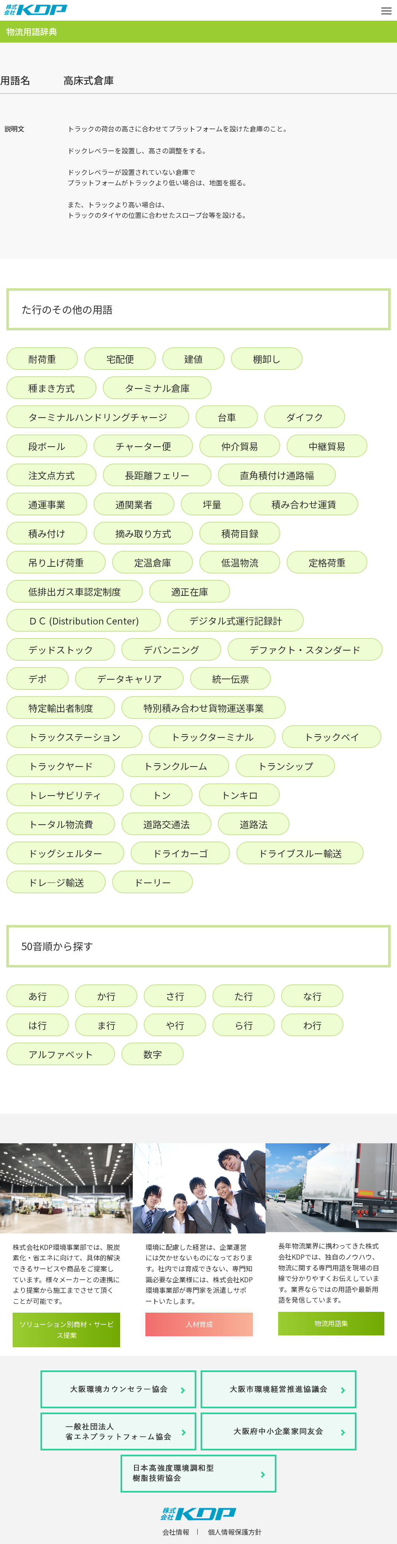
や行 (175, 1025)
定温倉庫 (152, 562)
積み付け (46, 533)
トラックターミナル (212, 736)
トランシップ (285, 765)
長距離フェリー (157, 475)
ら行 (243, 1025)
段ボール (46, 446)
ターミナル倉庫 (157, 387)
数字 (152, 1054)
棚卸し (267, 358)
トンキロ (239, 794)
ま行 (106, 1025)
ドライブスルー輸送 (300, 853)
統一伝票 (230, 678)
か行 (106, 996)
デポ (37, 678)
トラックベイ (331, 736)
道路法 (254, 824)
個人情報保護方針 (235, 1532)
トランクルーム (175, 765)
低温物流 (239, 562)
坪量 (212, 504)
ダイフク (304, 417)
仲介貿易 (239, 446)
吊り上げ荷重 (56, 562)
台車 (226, 417)
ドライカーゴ (180, 853)
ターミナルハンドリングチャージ (97, 417)
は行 (37, 1025)
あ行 (37, 996)
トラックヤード (60, 765)
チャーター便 (143, 446)
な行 (312, 996)
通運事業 (46, 504)
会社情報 (175, 1532)
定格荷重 (327, 562)
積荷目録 (239, 533)
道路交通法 (166, 824)
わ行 (312, 1025)
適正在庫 (189, 591)
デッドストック (60, 649)
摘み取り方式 (143, 533)
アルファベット (60, 1054)
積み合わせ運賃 (303, 504)
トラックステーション (74, 736)
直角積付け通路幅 (277, 475)
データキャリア (129, 678)
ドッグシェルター (65, 853)
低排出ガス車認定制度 (74, 591)
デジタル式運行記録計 (235, 620)
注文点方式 (51, 475)
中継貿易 (327, 446)
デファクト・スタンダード (305, 649)
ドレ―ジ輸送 (56, 882)
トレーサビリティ (65, 794)
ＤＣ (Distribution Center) (83, 620)
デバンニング (171, 649)
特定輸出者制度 (60, 707)
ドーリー (152, 882)
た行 (243, 996)
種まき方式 (51, 387)
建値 (193, 358)
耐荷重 (42, 358)
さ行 (175, 996)
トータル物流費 (60, 824)
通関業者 (134, 504)
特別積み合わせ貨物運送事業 (203, 707)
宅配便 (120, 358)
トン (161, 794)
